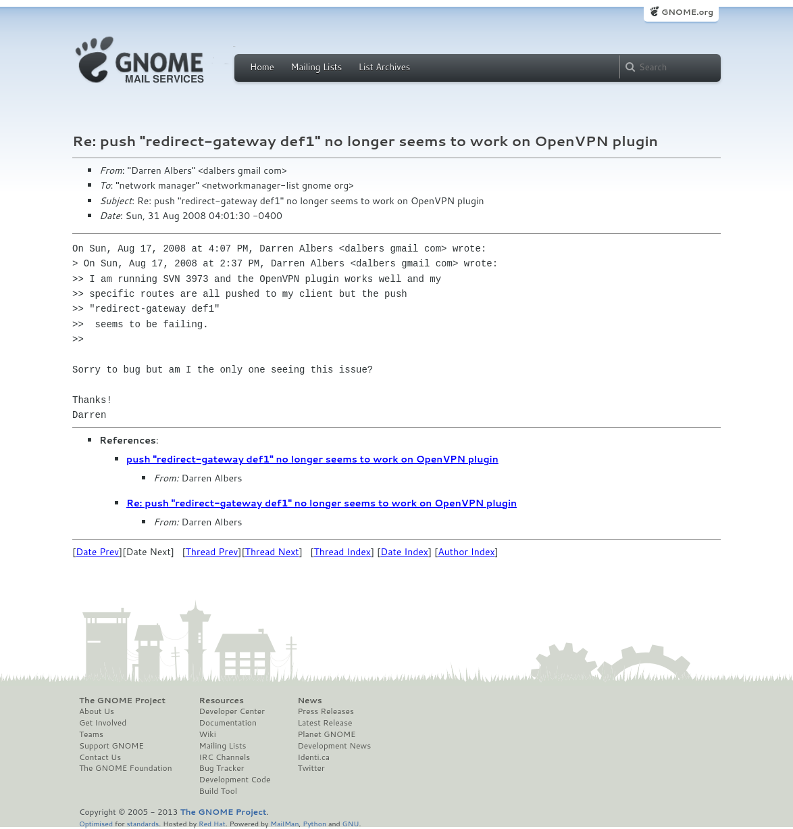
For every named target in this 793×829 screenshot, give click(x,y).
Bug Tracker (222, 768)
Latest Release (324, 722)
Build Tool (218, 791)
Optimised (96, 823)
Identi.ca (313, 757)
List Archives (384, 67)
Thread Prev (212, 552)
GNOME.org (687, 12)
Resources (221, 700)
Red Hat (212, 823)
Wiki (207, 734)
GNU (350, 823)
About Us (96, 711)
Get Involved (102, 722)
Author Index (466, 552)
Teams (91, 734)
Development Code (235, 779)
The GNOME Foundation (125, 768)
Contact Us (100, 757)
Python (314, 823)
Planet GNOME (326, 734)
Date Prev (97, 552)
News (309, 700)
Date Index (404, 552)
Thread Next (272, 552)
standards (142, 823)
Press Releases (325, 711)
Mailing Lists (316, 67)
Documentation (228, 722)
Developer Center (232, 711)
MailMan (284, 823)
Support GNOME (111, 745)
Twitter (310, 768)
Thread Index (342, 552)
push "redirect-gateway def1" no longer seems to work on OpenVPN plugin (312, 459)
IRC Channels (225, 757)
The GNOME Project (122, 700)
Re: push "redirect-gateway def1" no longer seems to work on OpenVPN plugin (321, 503)
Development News (334, 745)
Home (262, 67)
